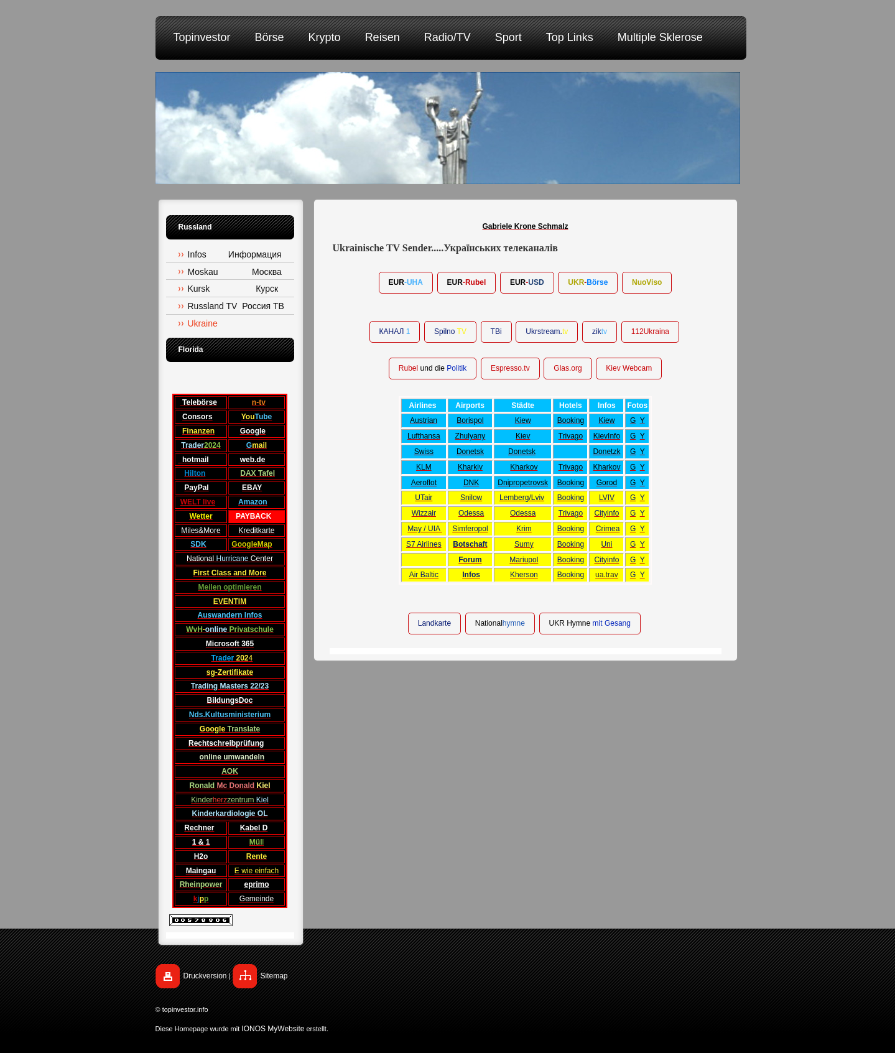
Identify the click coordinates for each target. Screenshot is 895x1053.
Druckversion (205, 976)
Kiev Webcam (629, 368)
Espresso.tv (510, 368)
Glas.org (568, 368)
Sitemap (274, 976)
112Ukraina (650, 331)
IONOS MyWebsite (272, 1028)
